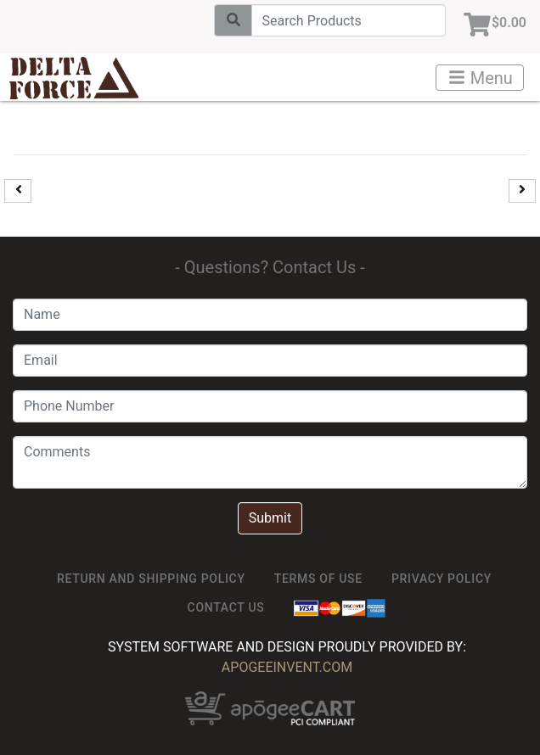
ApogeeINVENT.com (287, 667)
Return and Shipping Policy (151, 578)
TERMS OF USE (318, 578)
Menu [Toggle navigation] (480, 78)
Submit (270, 518)
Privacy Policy (441, 578)
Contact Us (226, 607)
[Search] (348, 20)
